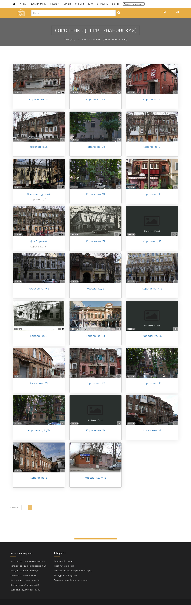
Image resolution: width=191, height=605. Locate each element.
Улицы (23, 4)
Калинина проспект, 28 (35, 565)
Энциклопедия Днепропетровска (71, 580)
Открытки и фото (84, 4)
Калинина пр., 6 (31, 570)
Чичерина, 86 (30, 575)
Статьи (67, 4)
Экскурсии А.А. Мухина (65, 575)
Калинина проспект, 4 (34, 561)
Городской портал (63, 561)
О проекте (102, 4)
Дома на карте (38, 4)
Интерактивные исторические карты (73, 570)
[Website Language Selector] (134, 4)
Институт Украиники (64, 565)
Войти (115, 4)
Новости (54, 4)
